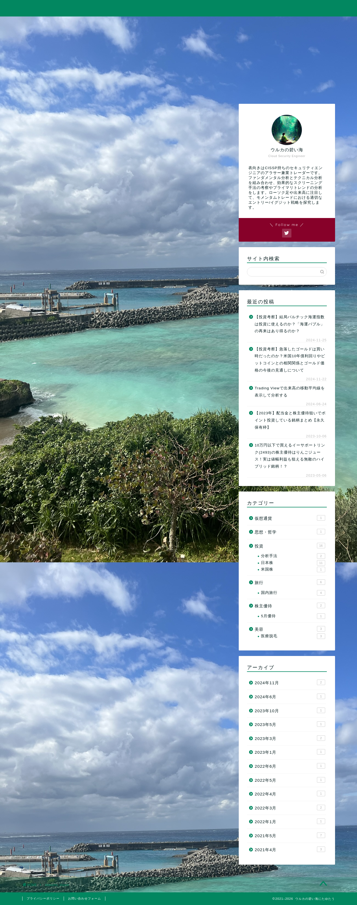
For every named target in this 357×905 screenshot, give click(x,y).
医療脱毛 (293, 636)
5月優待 (293, 616)
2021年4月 (290, 849)
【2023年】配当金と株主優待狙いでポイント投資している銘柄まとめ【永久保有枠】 (290, 420)
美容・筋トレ (241, 23)
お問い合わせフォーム (84, 898)
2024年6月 (290, 696)
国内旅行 (293, 593)
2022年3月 (290, 807)
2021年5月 (290, 835)
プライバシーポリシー (43, 898)
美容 (290, 629)
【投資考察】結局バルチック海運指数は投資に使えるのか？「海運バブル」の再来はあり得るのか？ (290, 324)
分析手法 (293, 556)
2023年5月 (290, 724)
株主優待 (290, 605)
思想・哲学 (290, 531)
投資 (116, 23)
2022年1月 (290, 821)
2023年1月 (290, 752)
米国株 (293, 569)
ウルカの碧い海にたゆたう (178, 8)
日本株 (293, 563)
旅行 (178, 23)
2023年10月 (290, 710)
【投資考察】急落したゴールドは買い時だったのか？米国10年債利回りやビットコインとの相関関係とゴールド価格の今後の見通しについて (290, 359)
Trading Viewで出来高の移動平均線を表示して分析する (290, 391)
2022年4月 (290, 793)
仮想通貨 (290, 518)
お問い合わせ (303, 23)
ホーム (53, 23)
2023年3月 (290, 738)
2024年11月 (290, 682)
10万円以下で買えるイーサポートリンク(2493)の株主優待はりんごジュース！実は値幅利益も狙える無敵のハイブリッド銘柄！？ (290, 455)
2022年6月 (290, 766)
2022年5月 (290, 780)
